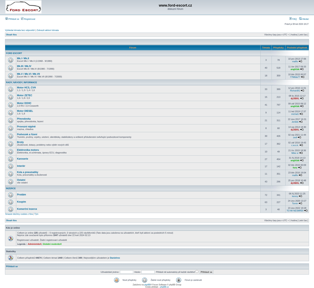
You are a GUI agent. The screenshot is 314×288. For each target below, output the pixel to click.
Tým (36, 214)
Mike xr (295, 153)
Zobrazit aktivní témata (47, 30)
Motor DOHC (24, 103)
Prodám (21, 194)
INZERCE (11, 188)
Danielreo (115, 258)
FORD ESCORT (14, 53)
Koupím (21, 201)
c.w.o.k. (295, 145)
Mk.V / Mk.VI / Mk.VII (28, 74)
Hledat (304, 19)
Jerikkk (295, 122)
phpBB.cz (164, 287)
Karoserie (22, 158)
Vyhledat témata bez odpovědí (20, 30)
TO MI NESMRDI (295, 210)
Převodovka (24, 118)
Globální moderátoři (52, 244)
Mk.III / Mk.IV (24, 66)
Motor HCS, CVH (26, 87)
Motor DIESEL (25, 111)
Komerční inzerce (27, 209)
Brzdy (20, 142)
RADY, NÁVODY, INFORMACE (21, 82)
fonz (295, 167)
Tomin (295, 203)
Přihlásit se (12, 19)
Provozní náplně (26, 126)
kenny (295, 196)
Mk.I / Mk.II (23, 58)
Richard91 (295, 90)
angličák (295, 69)
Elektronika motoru (28, 150)
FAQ (293, 19)
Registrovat (28, 19)
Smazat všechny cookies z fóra (19, 214)
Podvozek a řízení (27, 134)
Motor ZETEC (24, 95)
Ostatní (21, 180)
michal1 (295, 114)
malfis (295, 61)
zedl (295, 137)
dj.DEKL (295, 98)
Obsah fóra (11, 35)
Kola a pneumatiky (27, 172)
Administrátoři (34, 244)
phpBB (147, 285)
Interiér (21, 166)
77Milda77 (295, 77)
